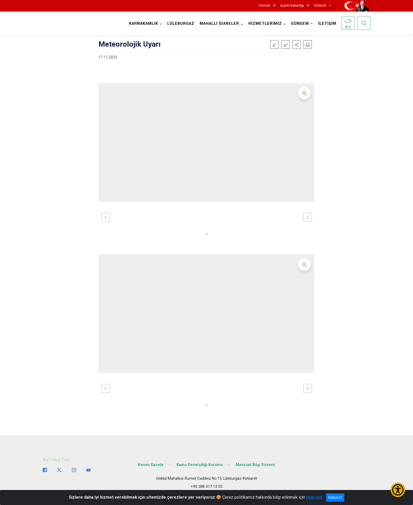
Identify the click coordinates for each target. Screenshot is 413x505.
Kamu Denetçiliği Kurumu (199, 465)
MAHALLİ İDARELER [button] (219, 23)
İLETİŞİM (327, 23)
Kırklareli (320, 5)
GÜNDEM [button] (300, 23)
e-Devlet (264, 5)
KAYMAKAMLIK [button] (143, 23)
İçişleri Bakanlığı (292, 5)
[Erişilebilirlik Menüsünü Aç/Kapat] (398, 490)
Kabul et (335, 497)
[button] (296, 44)
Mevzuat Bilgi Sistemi (255, 465)
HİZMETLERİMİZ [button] (265, 23)
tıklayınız (314, 497)
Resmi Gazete (151, 465)
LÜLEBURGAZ (180, 23)
